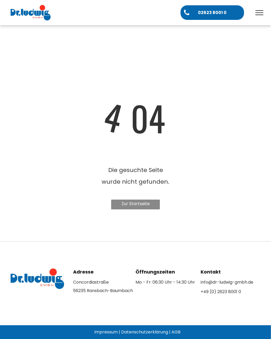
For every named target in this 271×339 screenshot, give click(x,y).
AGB (175, 332)
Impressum (106, 332)
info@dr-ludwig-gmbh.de (227, 282)
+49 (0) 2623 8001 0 (221, 292)
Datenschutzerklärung (144, 332)
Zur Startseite (135, 204)
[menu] (259, 13)
